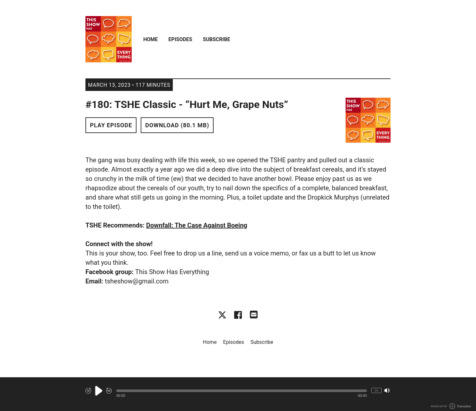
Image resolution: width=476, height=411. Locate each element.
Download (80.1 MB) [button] (177, 125)
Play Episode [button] (111, 125)
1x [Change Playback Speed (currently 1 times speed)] (376, 390)
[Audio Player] (238, 394)
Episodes (180, 39)
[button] (241, 390)
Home (150, 39)
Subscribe (216, 39)
